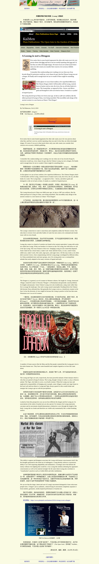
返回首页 (27, 8)
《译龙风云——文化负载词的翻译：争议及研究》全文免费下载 (56, 8)
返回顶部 (49, 557)
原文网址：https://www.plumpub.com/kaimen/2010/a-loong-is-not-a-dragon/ (47, 500)
